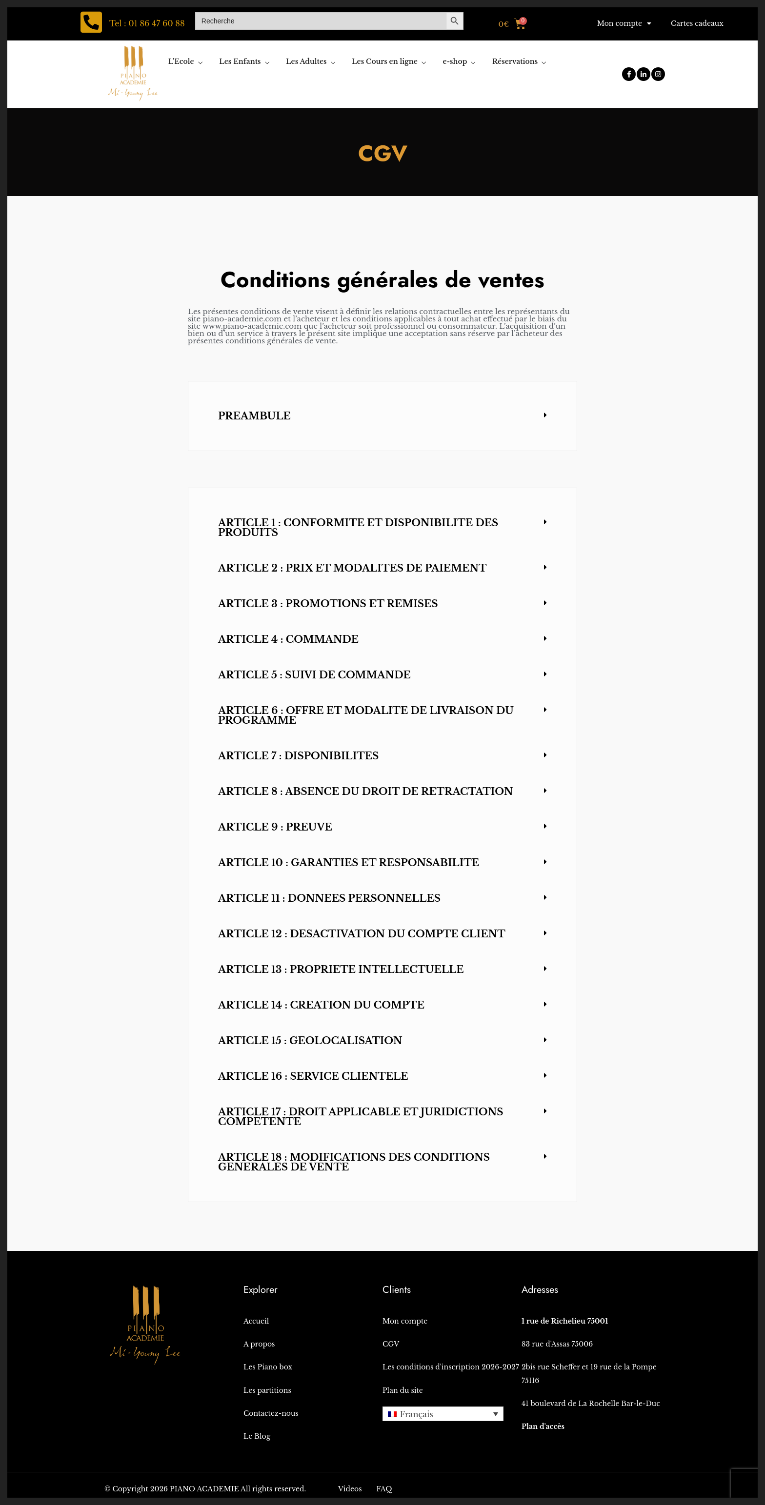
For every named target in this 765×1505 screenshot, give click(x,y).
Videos (350, 1489)
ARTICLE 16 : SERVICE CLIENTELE (313, 1076)
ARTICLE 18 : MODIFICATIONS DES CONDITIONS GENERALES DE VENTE (354, 1162)
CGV (390, 1344)
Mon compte (624, 23)
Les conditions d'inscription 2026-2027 (450, 1367)
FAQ (384, 1489)
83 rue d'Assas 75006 (557, 1344)
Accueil (256, 1321)
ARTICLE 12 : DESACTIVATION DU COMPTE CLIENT (361, 934)
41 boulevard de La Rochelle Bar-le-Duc (591, 1403)
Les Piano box (267, 1367)
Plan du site (402, 1390)
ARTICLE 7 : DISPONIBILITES (298, 756)
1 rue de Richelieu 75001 (565, 1321)
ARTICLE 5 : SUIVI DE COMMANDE (314, 675)
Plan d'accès (543, 1426)
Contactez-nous (271, 1413)
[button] (382, 416)
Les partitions (267, 1390)
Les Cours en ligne (385, 61)
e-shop (455, 61)
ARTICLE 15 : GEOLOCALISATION (310, 1041)
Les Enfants (240, 61)
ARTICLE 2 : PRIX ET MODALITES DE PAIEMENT (352, 568)
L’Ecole (181, 61)
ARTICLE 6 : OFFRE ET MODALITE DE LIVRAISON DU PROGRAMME (366, 715)
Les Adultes (306, 61)
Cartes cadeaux (697, 23)
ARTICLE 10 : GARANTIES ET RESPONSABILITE (348, 863)
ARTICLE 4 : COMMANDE (288, 639)
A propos (259, 1344)
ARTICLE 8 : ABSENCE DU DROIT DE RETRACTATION (365, 791)
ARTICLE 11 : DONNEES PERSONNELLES (329, 898)
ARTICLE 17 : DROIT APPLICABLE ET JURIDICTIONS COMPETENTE (360, 1117)
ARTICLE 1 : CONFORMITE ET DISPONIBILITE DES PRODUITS (358, 527)
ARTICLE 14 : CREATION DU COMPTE (321, 1005)
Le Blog (256, 1436)
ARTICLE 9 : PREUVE (275, 827)
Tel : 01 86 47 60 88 (147, 23)
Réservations (515, 61)
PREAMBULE (254, 416)
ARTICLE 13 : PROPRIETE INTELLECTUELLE (340, 969)
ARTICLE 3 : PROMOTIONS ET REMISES (328, 604)
